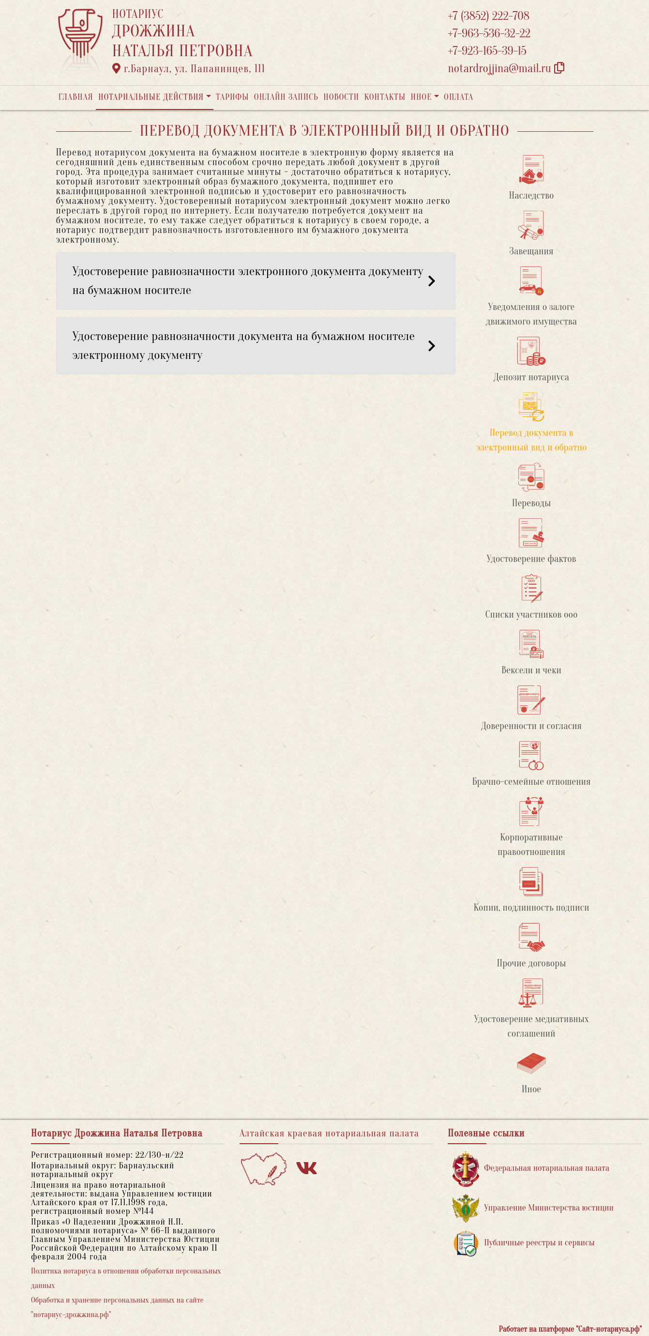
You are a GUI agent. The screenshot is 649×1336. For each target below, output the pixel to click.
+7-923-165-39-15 (487, 51)
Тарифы (232, 97)
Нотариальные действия (151, 97)
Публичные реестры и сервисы (523, 1243)
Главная (76, 97)
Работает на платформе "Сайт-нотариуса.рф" (570, 1329)
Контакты (385, 97)
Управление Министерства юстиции (533, 1208)
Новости (341, 97)
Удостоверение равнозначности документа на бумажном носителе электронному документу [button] (256, 345)
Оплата (458, 97)
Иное (421, 97)
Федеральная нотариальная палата (531, 1168)
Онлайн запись (286, 97)
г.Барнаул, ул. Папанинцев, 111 (188, 68)
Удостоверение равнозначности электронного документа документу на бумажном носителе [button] (256, 280)
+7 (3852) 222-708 (488, 16)
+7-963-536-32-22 (489, 33)
